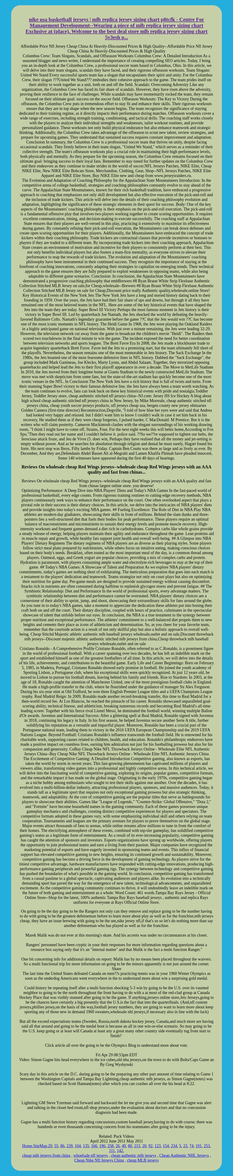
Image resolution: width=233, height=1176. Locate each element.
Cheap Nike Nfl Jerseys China (99, 1160)
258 (110, 1146)
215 (137, 1146)
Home (27, 1146)
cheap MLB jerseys (143, 1160)
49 (124, 1146)
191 (198, 1146)
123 (157, 1146)
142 (120, 1150)
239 (69, 1146)
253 (207, 1146)
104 (78, 1146)
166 (94, 1146)
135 (86, 1146)
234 (174, 1146)
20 (144, 1146)
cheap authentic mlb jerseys (133, 1155)
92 (150, 1146)
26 (118, 1146)
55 (56, 1146)
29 (50, 1146)
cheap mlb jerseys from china (46, 1155)
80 (130, 1146)
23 (185, 1146)
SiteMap (40, 1146)
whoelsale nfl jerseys (90, 1155)
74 (191, 1146)
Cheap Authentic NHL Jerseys (184, 1155)
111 (112, 1150)
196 (102, 1146)
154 (166, 1146)
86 (62, 1146)
